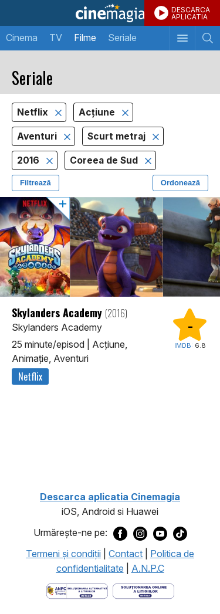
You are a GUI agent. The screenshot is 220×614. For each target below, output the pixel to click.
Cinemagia (110, 13)
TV (55, 37)
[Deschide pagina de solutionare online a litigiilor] (143, 590)
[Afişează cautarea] (207, 38)
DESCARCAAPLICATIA (190, 13)
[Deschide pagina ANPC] (77, 590)
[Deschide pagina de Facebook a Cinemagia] (120, 533)
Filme (85, 37)
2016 (29, 160)
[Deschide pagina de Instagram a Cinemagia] (140, 533)
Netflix (33, 112)
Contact (126, 553)
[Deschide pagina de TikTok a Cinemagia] (180, 533)
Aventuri (38, 136)
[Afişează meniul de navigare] (182, 38)
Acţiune (98, 112)
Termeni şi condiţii (63, 553)
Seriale (122, 37)
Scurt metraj (117, 136)
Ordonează (180, 182)
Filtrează (35, 182)
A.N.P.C (147, 568)
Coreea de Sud (105, 160)
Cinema (22, 37)
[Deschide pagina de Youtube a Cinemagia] (160, 533)
